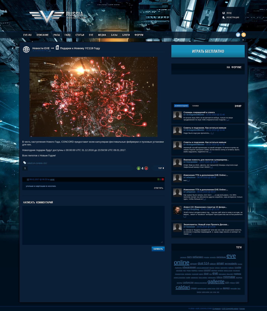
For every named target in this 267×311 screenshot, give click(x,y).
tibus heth (230, 274)
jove (210, 274)
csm (237, 282)
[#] (28, 179)
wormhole (179, 270)
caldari (183, 287)
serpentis (213, 257)
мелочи (211, 267)
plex (184, 270)
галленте (183, 257)
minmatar (229, 277)
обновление (189, 267)
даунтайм (233, 288)
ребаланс (198, 256)
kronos (240, 264)
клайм (188, 277)
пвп (218, 292)
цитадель (239, 277)
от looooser (189, 227)
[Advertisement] (208, 88)
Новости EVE (41, 48)
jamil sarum (222, 274)
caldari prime (211, 288)
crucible (238, 267)
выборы (179, 283)
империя (214, 270)
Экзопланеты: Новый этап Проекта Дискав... (206, 224)
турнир (194, 288)
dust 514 (203, 263)
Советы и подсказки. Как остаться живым (205, 128)
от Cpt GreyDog (191, 209)
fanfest (199, 292)
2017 (45, 163)
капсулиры (224, 267)
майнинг (231, 267)
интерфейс (231, 263)
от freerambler (191, 162)
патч (189, 256)
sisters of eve (228, 270)
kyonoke (206, 257)
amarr (220, 263)
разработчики (201, 288)
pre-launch (236, 270)
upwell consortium (179, 277)
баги (239, 288)
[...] (227, 120)
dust (206, 273)
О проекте (217, 309)
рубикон (232, 283)
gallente (216, 281)
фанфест (195, 270)
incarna (200, 270)
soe (211, 292)
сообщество (188, 282)
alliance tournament (200, 283)
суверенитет (212, 277)
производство (179, 274)
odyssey (193, 264)
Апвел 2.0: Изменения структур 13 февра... (205, 207)
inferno (219, 277)
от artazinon (189, 177)
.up (49, 51)
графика (237, 274)
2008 (217, 288)
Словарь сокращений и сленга (199, 112)
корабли (220, 270)
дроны (189, 270)
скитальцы (221, 257)
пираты (217, 267)
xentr (52, 179)
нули (214, 292)
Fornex (242, 309)
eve (215, 273)
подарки (39, 163)
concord (207, 270)
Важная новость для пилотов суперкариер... (206, 160)
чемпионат (194, 277)
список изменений (203, 267)
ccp (227, 282)
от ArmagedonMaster (194, 114)
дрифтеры (178, 267)
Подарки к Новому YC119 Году (80, 48)
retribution (188, 274)
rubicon (213, 264)
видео (226, 288)
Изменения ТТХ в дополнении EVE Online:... (206, 175)
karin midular (203, 277)
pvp (221, 288)
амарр (201, 274)
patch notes (205, 292)
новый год (31, 163)
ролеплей (195, 274)
